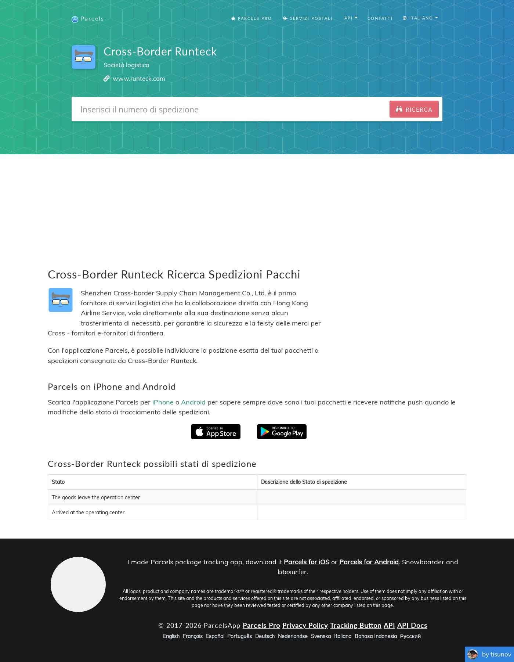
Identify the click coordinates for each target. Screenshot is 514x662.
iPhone (163, 401)
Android (193, 401)
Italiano (342, 636)
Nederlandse (293, 636)
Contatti (380, 18)
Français (193, 636)
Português (239, 636)
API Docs (412, 625)
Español (215, 636)
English (171, 636)
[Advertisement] (257, 205)
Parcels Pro (251, 18)
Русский (410, 636)
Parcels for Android (369, 562)
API (389, 625)
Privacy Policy (305, 625)
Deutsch (265, 636)
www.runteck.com (139, 78)
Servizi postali (308, 18)
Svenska (321, 636)
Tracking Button (355, 625)
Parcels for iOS (306, 562)
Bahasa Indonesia (376, 636)
